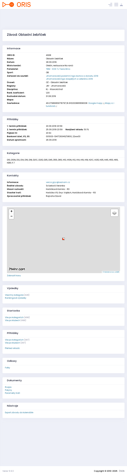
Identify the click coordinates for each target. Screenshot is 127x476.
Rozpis (8, 387)
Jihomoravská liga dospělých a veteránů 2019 (69, 78)
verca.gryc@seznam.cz (58, 182)
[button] (63, 237)
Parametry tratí (12, 393)
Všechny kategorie (14, 295)
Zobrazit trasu (14, 275)
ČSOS (122, 471)
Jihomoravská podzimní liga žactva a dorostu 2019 (72, 75)
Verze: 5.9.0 (8, 471)
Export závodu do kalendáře (19, 412)
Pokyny (8, 390)
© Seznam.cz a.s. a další (111, 272)
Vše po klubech (12, 320)
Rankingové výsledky (15, 298)
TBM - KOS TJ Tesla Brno (58, 69)
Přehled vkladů (12, 348)
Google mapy (95, 103)
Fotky (7, 367)
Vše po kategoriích (14, 317)
